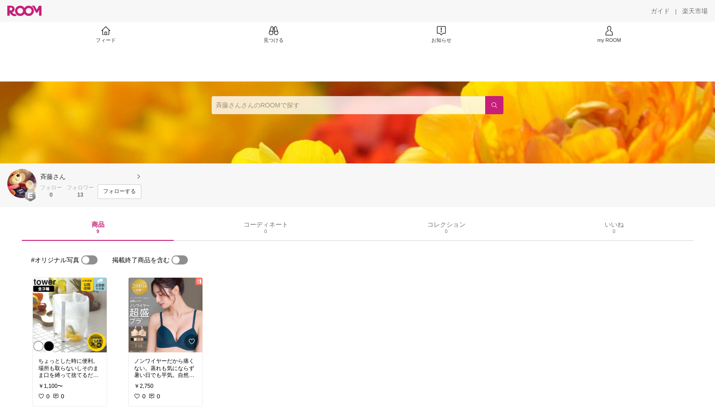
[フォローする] (119, 191)
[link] (70, 315)
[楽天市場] (695, 11)
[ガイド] (660, 11)
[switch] (89, 259)
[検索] (494, 105)
